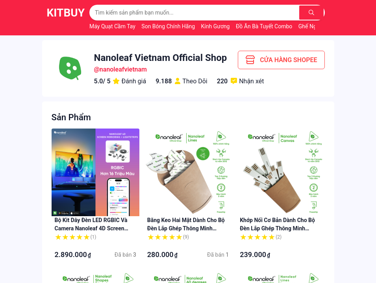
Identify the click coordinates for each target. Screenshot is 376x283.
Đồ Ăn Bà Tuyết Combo (265, 26)
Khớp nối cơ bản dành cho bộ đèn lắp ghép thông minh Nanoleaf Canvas (277, 228)
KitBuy (66, 12)
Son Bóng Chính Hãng (168, 26)
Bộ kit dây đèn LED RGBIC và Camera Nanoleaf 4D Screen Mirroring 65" (91, 228)
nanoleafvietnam (123, 69)
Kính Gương (216, 26)
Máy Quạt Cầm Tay (113, 26)
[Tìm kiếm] (312, 13)
